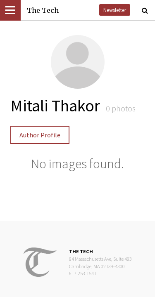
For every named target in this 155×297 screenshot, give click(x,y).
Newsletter (114, 10)
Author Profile (39, 135)
